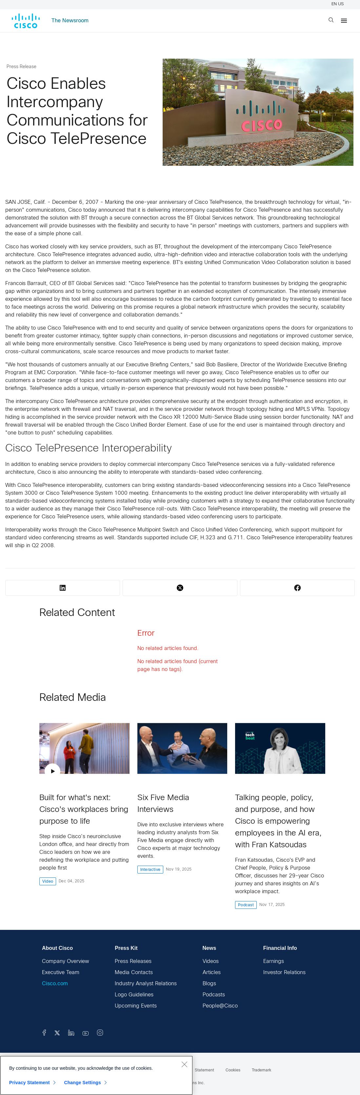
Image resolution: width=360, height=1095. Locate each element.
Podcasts (214, 994)
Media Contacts (134, 972)
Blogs (209, 983)
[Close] (184, 1064)
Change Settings (82, 1082)
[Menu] (343, 20)
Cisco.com (55, 983)
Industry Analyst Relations (146, 983)
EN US (338, 4)
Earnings (273, 961)
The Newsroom (70, 20)
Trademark (261, 1070)
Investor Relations (284, 972)
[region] (96, 1075)
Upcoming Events (136, 1006)
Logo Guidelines (134, 994)
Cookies (233, 1070)
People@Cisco (220, 1006)
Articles (212, 972)
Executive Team (60, 972)
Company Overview (65, 961)
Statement (204, 1070)
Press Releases (133, 961)
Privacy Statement (29, 1082)
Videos (211, 961)
